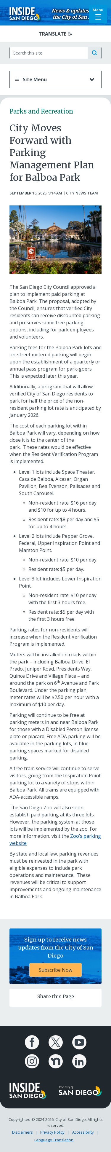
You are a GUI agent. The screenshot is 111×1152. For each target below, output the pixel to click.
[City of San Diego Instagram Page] (32, 1061)
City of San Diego (82, 17)
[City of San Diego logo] (80, 1090)
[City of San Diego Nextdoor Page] (56, 1061)
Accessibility (83, 1132)
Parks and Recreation (41, 111)
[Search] (49, 53)
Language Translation (53, 1140)
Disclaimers (22, 1132)
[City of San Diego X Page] (56, 1042)
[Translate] (55, 34)
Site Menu (50, 79)
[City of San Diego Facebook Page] (32, 1042)
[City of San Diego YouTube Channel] (79, 1042)
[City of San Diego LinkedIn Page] (79, 1061)
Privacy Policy (52, 1132)
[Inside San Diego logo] (24, 13)
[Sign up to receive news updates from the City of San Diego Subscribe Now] (55, 956)
